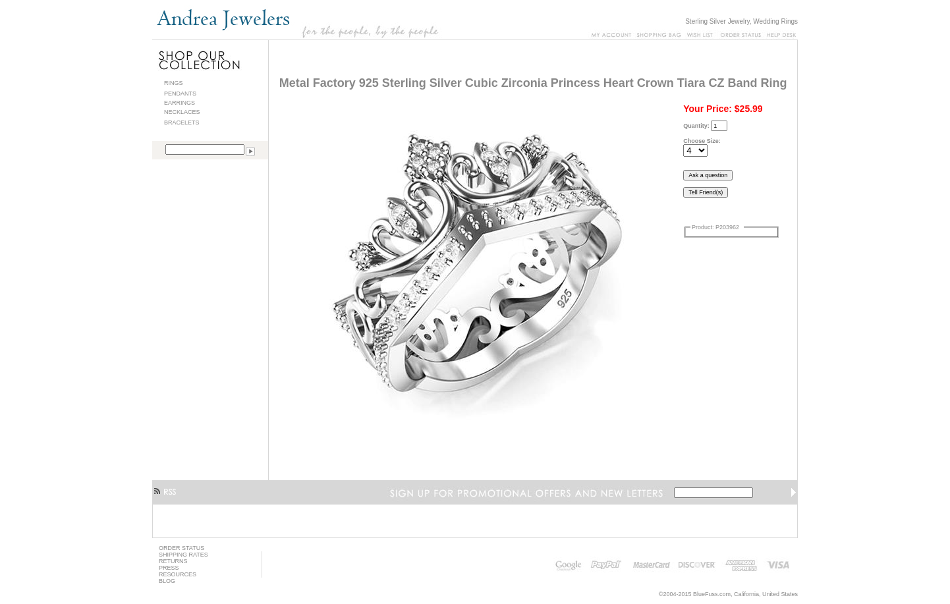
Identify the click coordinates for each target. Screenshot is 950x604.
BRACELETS (182, 122)
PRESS (169, 567)
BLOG (167, 581)
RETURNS (173, 561)
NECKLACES (182, 112)
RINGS (173, 83)
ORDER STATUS (181, 548)
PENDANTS (180, 93)
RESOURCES (177, 574)
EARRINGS (179, 102)
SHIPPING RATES (183, 554)
